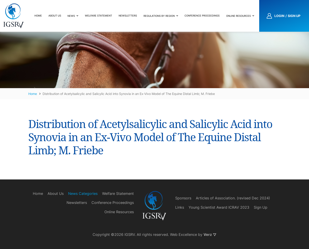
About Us (54, 15)
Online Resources (238, 15)
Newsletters (128, 15)
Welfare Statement (98, 15)
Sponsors (183, 198)
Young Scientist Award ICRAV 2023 (219, 207)
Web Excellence (183, 234)
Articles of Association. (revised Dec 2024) (233, 198)
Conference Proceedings (202, 15)
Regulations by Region (159, 15)
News (71, 15)
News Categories (83, 193)
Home (38, 15)
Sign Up (260, 207)
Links (179, 207)
